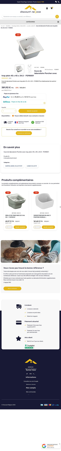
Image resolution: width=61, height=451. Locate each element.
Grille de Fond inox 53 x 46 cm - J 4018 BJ (15, 216)
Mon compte (31, 417)
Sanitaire (8, 26)
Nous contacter (12, 288)
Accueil (2, 26)
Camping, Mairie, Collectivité (18, 26)
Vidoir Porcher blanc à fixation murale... (42, 216)
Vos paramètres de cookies (30, 408)
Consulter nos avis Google (31, 395)
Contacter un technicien (23, 133)
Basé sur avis (50, 447)
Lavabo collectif (31, 26)
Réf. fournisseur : (49, 69)
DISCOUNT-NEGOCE (52, 444)
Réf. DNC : (36, 67)
